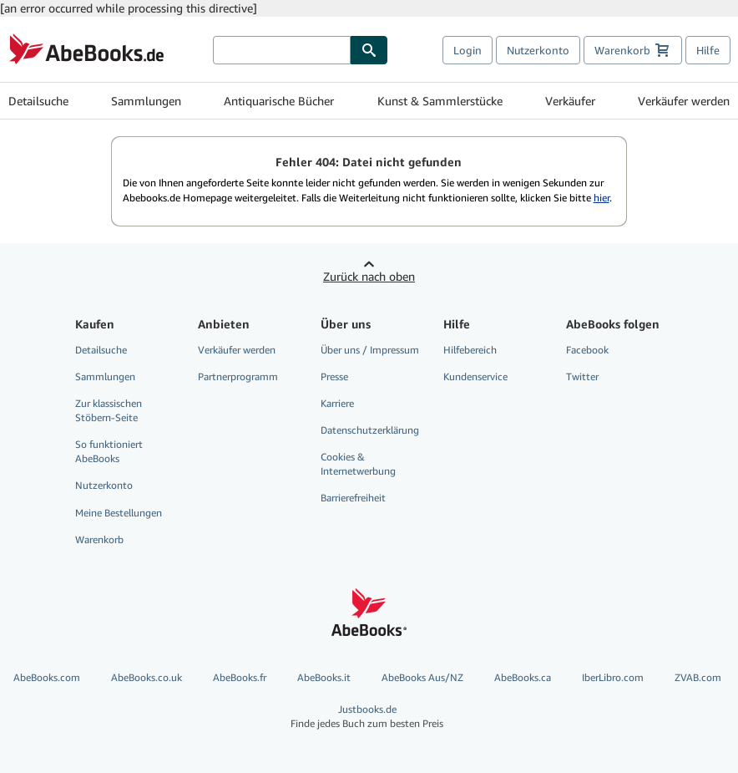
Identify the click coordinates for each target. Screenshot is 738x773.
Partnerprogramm (238, 376)
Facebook (587, 349)
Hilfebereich (470, 349)
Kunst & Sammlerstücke (440, 101)
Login (467, 50)
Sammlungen (146, 101)
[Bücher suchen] (282, 50)
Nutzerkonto (538, 50)
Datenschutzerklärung (370, 430)
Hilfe (708, 50)
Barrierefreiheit (353, 497)
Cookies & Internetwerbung (358, 463)
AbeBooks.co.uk (146, 677)
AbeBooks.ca (522, 677)
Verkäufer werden (684, 101)
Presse (334, 376)
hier (601, 197)
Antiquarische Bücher (279, 101)
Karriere (337, 403)
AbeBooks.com (46, 677)
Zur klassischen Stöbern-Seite (108, 410)
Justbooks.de (367, 716)
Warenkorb (99, 539)
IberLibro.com (613, 677)
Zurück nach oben (369, 276)
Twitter (582, 376)
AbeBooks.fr (239, 677)
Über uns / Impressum (370, 349)
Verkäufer (570, 101)
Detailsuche (38, 101)
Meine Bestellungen (118, 512)
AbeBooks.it (324, 677)
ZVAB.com (698, 677)
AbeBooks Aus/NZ (422, 677)
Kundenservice (475, 376)
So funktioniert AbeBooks (109, 451)
